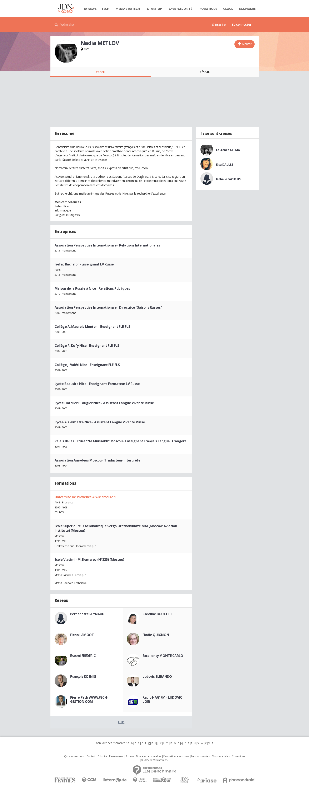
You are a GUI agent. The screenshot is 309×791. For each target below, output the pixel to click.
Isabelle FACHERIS (228, 179)
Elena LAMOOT (82, 635)
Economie (247, 8)
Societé (130, 756)
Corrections (238, 756)
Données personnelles (148, 756)
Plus (121, 722)
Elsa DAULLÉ (224, 164)
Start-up (154, 8)
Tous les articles (221, 756)
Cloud (228, 8)
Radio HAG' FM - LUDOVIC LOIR (162, 699)
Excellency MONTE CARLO (163, 655)
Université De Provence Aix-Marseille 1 (85, 497)
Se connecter (241, 24)
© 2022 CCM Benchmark (154, 760)
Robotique (208, 8)
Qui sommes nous (74, 756)
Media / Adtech (128, 8)
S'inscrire (219, 24)
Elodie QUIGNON (156, 635)
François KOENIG (83, 676)
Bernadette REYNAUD (87, 614)
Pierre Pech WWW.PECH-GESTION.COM (89, 699)
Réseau (205, 72)
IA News (90, 8)
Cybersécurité (180, 8)
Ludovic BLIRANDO (157, 676)
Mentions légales (200, 756)
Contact (91, 756)
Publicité (102, 756)
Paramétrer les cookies (176, 756)
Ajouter (246, 44)
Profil (100, 72)
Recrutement (116, 756)
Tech (105, 8)
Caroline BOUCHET (157, 614)
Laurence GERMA (228, 150)
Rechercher (67, 24)
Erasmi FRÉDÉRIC (83, 655)
